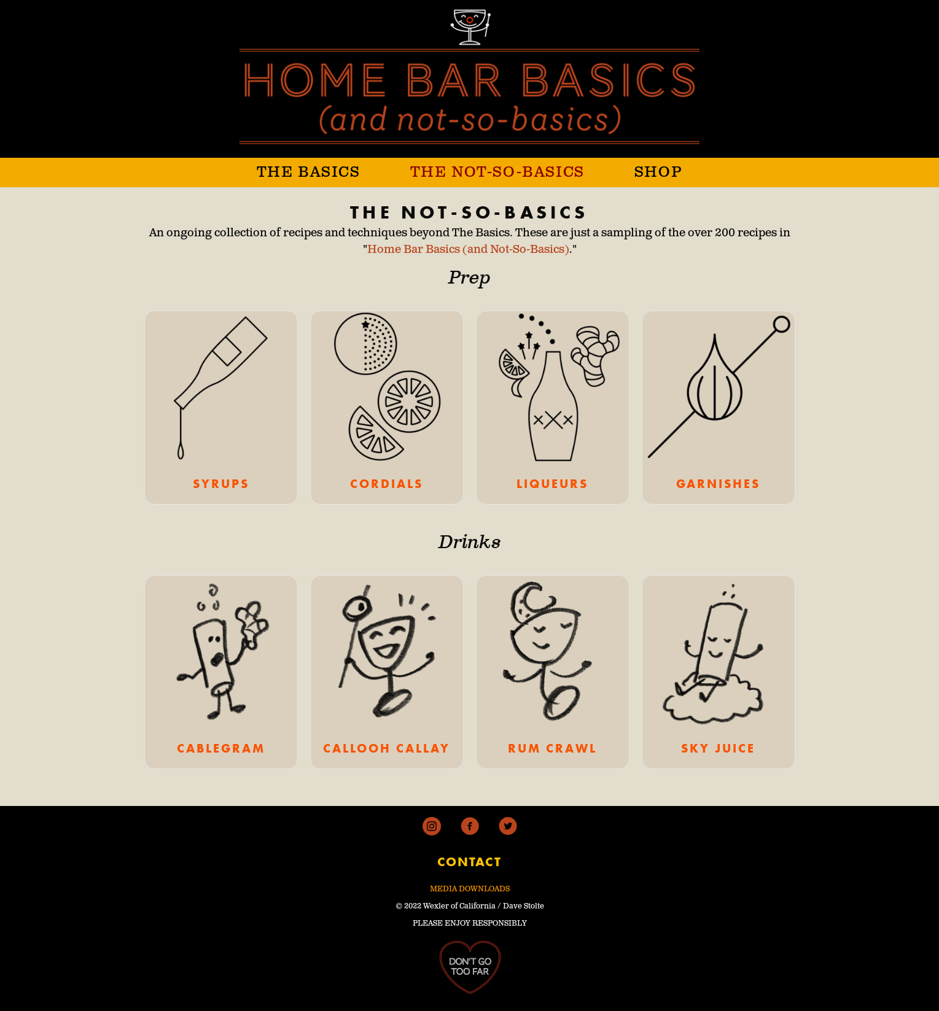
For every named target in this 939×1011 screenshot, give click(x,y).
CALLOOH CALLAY (386, 748)
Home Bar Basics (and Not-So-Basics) (468, 249)
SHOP (658, 172)
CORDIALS (386, 484)
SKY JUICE (718, 748)
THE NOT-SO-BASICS (497, 172)
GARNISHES (718, 484)
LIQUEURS (552, 484)
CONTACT (469, 861)
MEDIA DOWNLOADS (470, 889)
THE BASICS (308, 172)
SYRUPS (221, 484)
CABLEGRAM (221, 748)
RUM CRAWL (552, 748)
